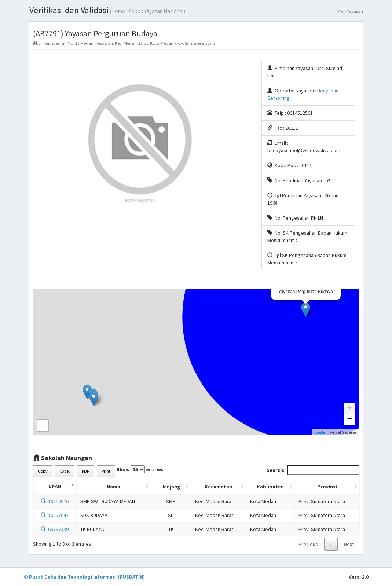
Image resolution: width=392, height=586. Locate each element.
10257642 (55, 515)
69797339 (55, 529)
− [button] (349, 419)
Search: (313, 470)
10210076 (55, 501)
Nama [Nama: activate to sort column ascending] (113, 486)
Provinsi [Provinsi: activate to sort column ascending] (327, 486)
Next (349, 544)
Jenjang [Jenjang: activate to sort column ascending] (170, 486)
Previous (308, 544)
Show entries (140, 469)
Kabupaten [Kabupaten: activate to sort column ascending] (270, 486)
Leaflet (320, 432)
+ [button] (349, 408)
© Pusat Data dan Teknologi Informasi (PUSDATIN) (84, 577)
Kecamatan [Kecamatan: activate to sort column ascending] (218, 486)
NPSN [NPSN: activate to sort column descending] (54, 486)
